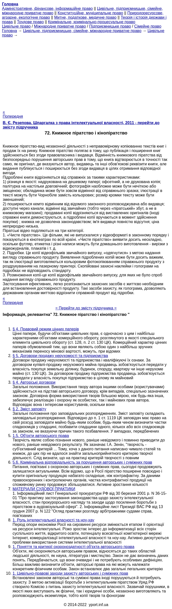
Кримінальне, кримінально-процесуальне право (91, 22)
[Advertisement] (86, 72)
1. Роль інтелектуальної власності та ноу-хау (53, 520)
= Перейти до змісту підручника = (86, 308)
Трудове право (30, 22)
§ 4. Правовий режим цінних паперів (46, 329)
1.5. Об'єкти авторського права (41, 436)
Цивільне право (16, 26)
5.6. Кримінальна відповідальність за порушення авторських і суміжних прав (82, 462)
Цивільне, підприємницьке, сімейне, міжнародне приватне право (82, 31)
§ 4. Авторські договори (34, 382)
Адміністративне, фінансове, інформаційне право (47, 8)
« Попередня (13, 114)
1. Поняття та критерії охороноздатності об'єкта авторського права (73, 547)
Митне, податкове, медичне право (85, 17)
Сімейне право (147, 26)
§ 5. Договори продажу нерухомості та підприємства (60, 356)
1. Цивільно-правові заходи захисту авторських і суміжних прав (70, 573)
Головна (9, 31)
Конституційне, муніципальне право (90, 13)
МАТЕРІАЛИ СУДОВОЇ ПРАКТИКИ (44, 489)
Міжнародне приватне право (60, 26)
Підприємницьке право (110, 26)
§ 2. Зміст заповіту (29, 409)
